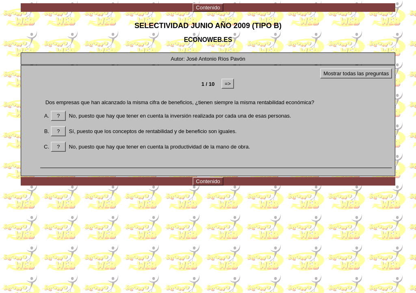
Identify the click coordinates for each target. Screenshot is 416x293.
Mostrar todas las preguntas (356, 73)
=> (228, 84)
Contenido (208, 7)
